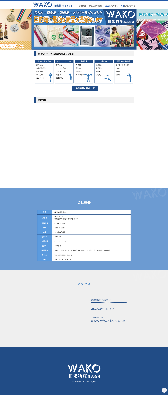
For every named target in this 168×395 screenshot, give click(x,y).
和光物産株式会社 (53, 5)
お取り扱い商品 (95, 6)
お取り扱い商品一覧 (85, 88)
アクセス (114, 6)
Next (133, 29)
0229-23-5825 (59, 228)
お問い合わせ (129, 6)
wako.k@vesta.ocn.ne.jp (63, 255)
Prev (34, 29)
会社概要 (82, 6)
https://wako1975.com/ (62, 259)
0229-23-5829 (59, 223)
